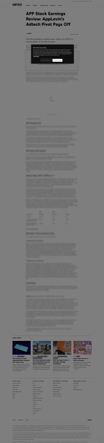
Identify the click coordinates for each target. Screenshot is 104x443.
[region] (52, 54)
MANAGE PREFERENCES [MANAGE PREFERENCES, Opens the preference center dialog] (46, 60)
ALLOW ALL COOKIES (57, 60)
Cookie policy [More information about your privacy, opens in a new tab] (36, 56)
